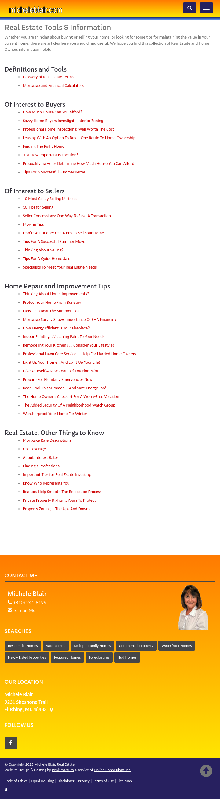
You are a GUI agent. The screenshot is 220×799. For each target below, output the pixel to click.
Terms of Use (103, 781)
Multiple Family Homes (92, 645)
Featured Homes (67, 657)
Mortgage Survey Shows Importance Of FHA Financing (69, 319)
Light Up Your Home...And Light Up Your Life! (61, 362)
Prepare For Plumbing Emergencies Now (58, 379)
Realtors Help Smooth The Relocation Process (62, 491)
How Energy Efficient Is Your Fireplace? (56, 328)
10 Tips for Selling (38, 207)
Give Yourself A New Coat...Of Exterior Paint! (61, 370)
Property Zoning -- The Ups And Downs (56, 508)
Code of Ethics (16, 781)
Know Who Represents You (46, 483)
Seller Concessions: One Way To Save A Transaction (67, 215)
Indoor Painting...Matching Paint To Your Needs (64, 336)
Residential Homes (23, 645)
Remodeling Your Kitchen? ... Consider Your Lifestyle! (68, 345)
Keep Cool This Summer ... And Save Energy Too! (64, 388)
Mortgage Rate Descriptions (47, 440)
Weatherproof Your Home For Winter (55, 413)
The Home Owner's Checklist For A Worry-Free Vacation (71, 396)
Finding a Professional (42, 466)
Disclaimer (65, 781)
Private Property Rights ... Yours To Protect (59, 500)
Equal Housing (42, 781)
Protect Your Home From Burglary (52, 302)
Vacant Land (56, 645)
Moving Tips (33, 224)
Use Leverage (34, 449)
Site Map (125, 781)
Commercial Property (136, 645)
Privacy (84, 781)
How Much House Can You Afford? (52, 112)
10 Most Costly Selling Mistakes (50, 198)
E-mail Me (25, 610)
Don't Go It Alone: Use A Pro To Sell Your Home (63, 233)
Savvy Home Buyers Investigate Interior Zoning (63, 120)
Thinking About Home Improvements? (56, 293)
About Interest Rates (40, 457)
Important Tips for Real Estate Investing (57, 474)
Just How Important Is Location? (51, 155)
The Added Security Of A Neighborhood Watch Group (69, 405)
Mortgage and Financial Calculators (53, 85)
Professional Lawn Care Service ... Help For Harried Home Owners (79, 353)
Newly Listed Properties (27, 657)
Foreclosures (99, 657)
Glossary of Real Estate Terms (48, 77)
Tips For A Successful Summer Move (54, 172)
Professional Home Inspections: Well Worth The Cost (68, 129)
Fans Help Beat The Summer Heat (52, 311)
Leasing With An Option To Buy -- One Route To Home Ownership (79, 137)
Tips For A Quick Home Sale (46, 258)
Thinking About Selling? (43, 250)
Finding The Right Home (43, 146)
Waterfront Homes (177, 645)
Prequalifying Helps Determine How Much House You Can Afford (78, 163)
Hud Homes (127, 657)
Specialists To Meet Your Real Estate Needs (60, 267)
